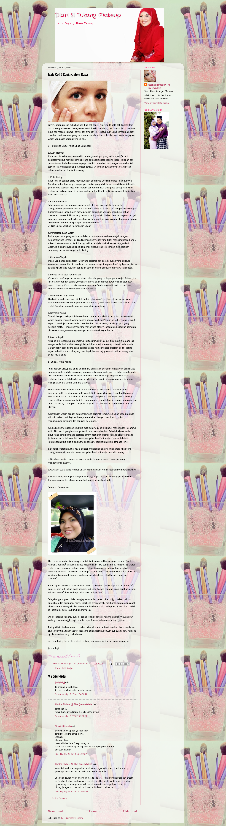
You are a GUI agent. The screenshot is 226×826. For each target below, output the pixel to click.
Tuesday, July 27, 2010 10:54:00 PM (72, 753)
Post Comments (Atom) (72, 817)
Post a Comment (60, 798)
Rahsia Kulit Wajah (64, 668)
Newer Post (55, 811)
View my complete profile (157, 102)
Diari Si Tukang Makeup (88, 15)
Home (93, 811)
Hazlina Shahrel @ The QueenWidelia (73, 704)
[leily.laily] (60, 682)
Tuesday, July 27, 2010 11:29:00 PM (72, 791)
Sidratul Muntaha (63, 726)
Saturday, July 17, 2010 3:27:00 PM (71, 716)
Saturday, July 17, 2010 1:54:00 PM (71, 694)
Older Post (130, 811)
